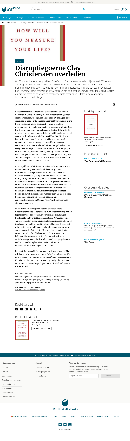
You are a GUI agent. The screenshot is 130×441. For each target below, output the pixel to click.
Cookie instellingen (86, 416)
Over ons (5, 368)
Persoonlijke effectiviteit (27, 23)
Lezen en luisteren (9, 384)
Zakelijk (39, 363)
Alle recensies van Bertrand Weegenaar (30, 290)
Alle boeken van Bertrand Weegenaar (29, 287)
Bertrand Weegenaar (24, 104)
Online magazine (12, 23)
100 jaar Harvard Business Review (98, 196)
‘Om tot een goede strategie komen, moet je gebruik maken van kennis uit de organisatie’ (99, 228)
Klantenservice (8, 363)
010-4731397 (123, 17)
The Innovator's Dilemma (97, 161)
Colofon (54, 416)
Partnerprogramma (9, 397)
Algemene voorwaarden (39, 416)
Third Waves (89, 242)
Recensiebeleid (7, 393)
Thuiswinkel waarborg (19, 416)
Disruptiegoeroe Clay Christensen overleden (50, 23)
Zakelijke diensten (42, 368)
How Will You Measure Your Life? (43, 218)
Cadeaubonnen (41, 376)
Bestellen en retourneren (11, 380)
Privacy (63, 416)
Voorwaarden (7, 376)
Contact (5, 372)
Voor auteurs (7, 388)
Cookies (73, 416)
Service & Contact (103, 416)
